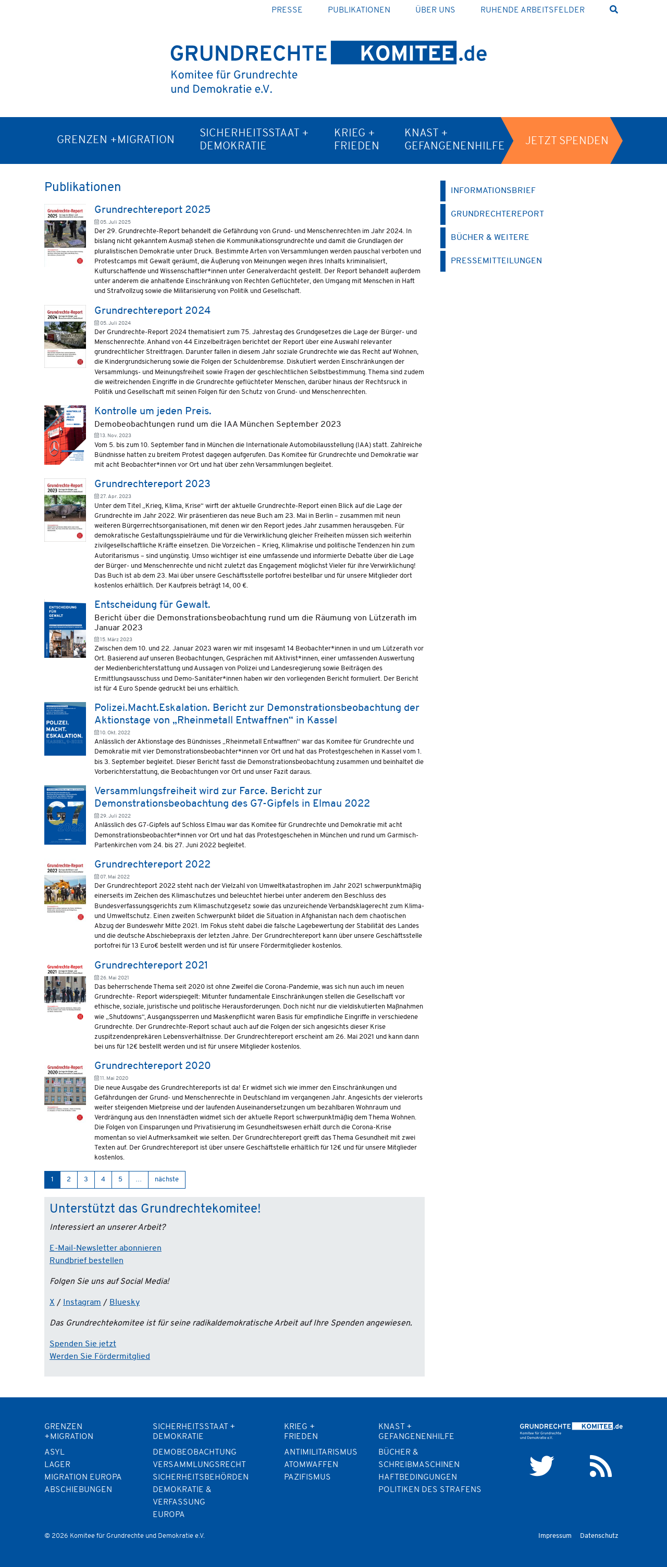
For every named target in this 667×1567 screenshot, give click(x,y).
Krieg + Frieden (356, 140)
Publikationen (359, 10)
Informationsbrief (493, 191)
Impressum (555, 1536)
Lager (57, 1465)
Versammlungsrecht (199, 1465)
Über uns (435, 10)
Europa (169, 1515)
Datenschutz (599, 1536)
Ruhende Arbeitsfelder (532, 10)
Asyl (54, 1452)
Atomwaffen (311, 1465)
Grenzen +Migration (116, 140)
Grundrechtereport (497, 214)
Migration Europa (83, 1477)
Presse (287, 10)
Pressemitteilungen (496, 261)
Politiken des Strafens (429, 1490)
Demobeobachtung (195, 1452)
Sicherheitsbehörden (201, 1477)
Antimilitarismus (320, 1452)
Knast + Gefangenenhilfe (454, 140)
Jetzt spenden (567, 141)
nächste (167, 1179)
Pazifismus (307, 1477)
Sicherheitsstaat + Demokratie (254, 140)
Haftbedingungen (417, 1477)
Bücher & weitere (490, 238)
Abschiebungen (78, 1490)
